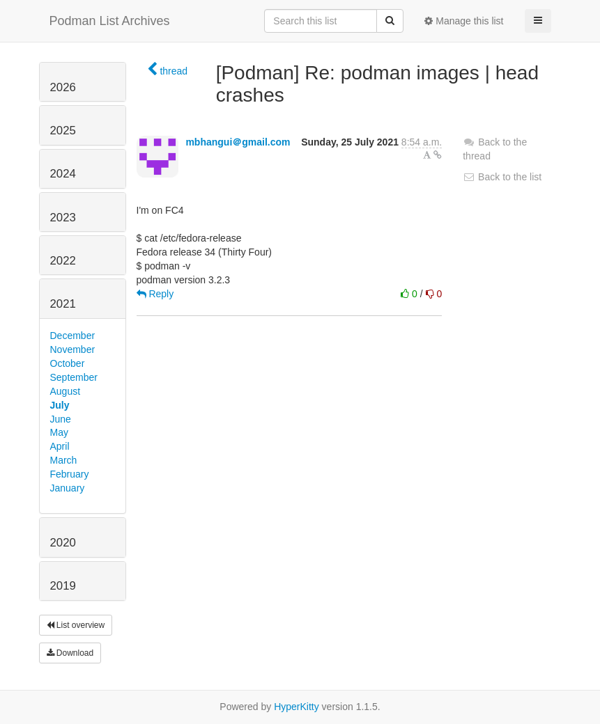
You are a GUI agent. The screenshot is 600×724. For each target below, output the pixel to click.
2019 (63, 585)
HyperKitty (296, 706)
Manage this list (463, 20)
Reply (155, 293)
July (60, 405)
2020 (63, 542)
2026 (63, 87)
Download (70, 653)
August (65, 391)
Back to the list (502, 176)
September (74, 377)
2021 (63, 303)
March (63, 460)
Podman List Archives (109, 21)
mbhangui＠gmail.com (237, 142)
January (67, 488)
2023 (63, 217)
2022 (63, 260)
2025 (63, 130)
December (72, 335)
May (59, 432)
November (72, 349)
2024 (63, 173)
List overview (76, 625)
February (69, 474)
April (60, 446)
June (60, 419)
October (67, 363)
